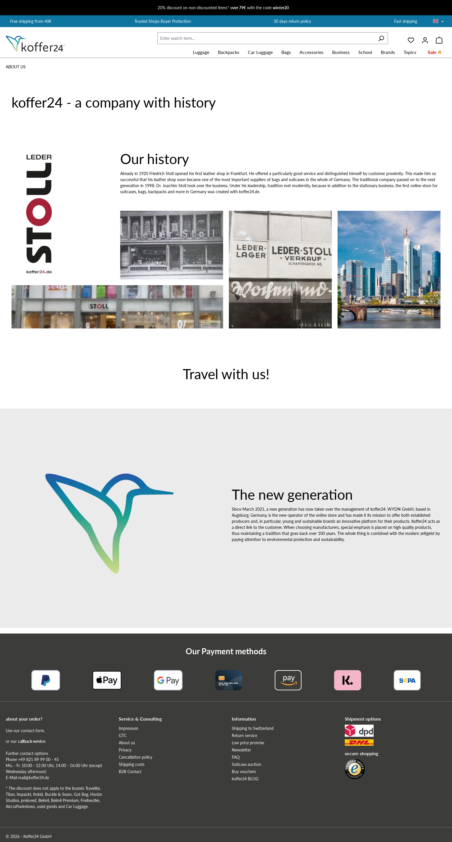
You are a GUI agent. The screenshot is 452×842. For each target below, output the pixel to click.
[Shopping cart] (439, 38)
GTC (123, 735)
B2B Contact (130, 771)
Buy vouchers (244, 771)
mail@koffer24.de (33, 777)
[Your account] (425, 38)
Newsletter (241, 749)
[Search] (381, 38)
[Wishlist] (411, 38)
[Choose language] (438, 22)
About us (127, 742)
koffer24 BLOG (245, 778)
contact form (32, 730)
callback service (31, 741)
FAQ (236, 757)
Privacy (125, 749)
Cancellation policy (135, 757)
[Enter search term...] (265, 38)
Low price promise (248, 742)
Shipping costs (131, 764)
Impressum (128, 728)
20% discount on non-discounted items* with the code (223, 7)
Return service (244, 735)
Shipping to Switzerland (253, 728)
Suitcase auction (246, 764)
